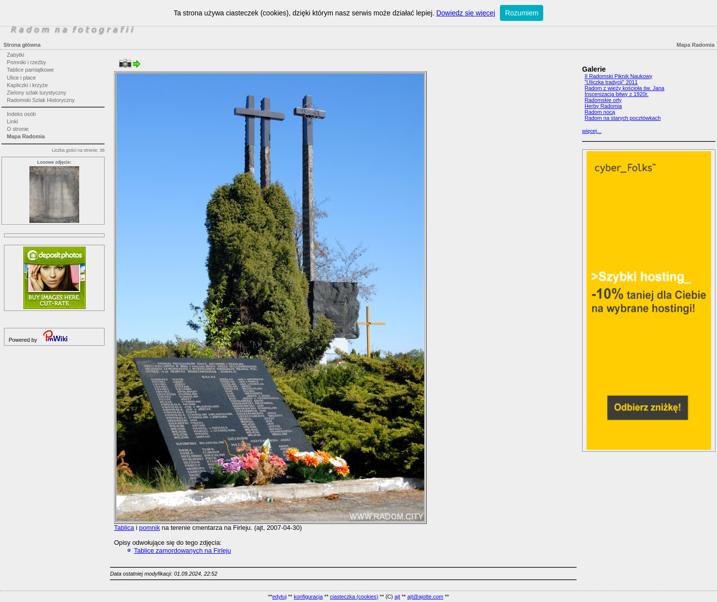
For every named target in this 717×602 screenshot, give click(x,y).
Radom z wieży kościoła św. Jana (624, 88)
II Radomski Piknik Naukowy (618, 76)
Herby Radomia (603, 106)
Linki (12, 121)
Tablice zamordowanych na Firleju (182, 550)
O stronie (18, 129)
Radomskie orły (603, 100)
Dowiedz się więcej (465, 13)
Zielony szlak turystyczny (36, 93)
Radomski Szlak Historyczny (41, 100)
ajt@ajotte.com (425, 597)
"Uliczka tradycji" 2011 (611, 82)
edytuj (279, 597)
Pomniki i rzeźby (26, 62)
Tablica (124, 527)
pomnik (149, 527)
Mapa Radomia (26, 136)
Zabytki (15, 55)
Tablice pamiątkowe (30, 70)
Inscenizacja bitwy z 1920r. (616, 94)
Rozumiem (521, 13)
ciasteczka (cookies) (354, 597)
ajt (397, 597)
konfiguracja (308, 597)
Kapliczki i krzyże (27, 85)
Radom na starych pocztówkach (623, 118)
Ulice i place (21, 78)
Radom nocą (600, 112)
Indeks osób (21, 114)
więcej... (591, 131)
